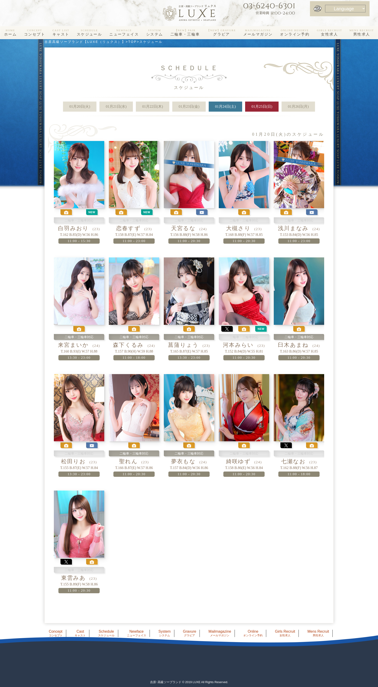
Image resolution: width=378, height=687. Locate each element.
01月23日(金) (189, 106)
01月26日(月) (298, 106)
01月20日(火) (79, 106)
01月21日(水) (116, 106)
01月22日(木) (152, 106)
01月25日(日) (262, 106)
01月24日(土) (225, 106)
